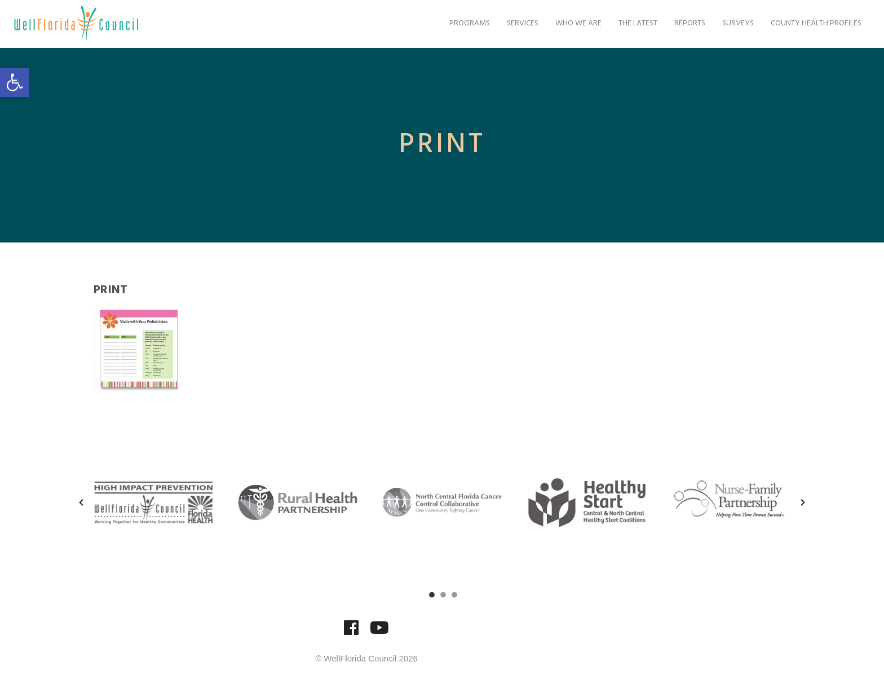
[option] (153, 502)
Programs (467, 23)
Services (520, 23)
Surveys (735, 23)
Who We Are (575, 23)
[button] (14, 82)
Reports (686, 23)
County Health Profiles (813, 23)
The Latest (635, 23)
